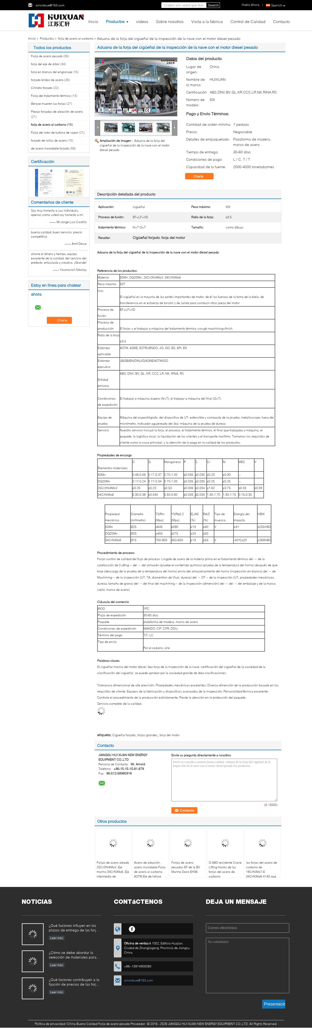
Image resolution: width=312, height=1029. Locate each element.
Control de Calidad (247, 21)
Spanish (278, 5)
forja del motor (170, 735)
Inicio (93, 21)
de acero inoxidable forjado (50, 148)
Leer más (56, 938)
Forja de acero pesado (47, 56)
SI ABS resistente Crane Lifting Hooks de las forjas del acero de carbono (225, 869)
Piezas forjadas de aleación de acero (57, 111)
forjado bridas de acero (47, 80)
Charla (202, 176)
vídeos (142, 21)
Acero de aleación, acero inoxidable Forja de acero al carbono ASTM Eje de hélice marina (149, 872)
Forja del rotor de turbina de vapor (54, 132)
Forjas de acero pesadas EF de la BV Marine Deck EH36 (185, 867)
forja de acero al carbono (75, 38)
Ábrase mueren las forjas (48, 104)
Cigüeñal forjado (124, 735)
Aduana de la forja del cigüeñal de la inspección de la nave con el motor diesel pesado (135, 145)
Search (213, 5)
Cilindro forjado (41, 88)
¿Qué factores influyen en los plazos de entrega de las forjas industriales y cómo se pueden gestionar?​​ (74, 928)
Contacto (281, 21)
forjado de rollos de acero (49, 140)
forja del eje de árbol (45, 64)
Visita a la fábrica (207, 21)
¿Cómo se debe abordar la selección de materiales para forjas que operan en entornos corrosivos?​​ (73, 955)
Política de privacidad (50, 1024)
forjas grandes (148, 735)
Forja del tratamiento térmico (51, 96)
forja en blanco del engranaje (51, 72)
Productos (115, 21)
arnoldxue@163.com (50, 5)
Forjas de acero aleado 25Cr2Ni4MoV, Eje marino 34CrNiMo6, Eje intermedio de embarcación (113, 872)
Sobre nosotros (170, 21)
